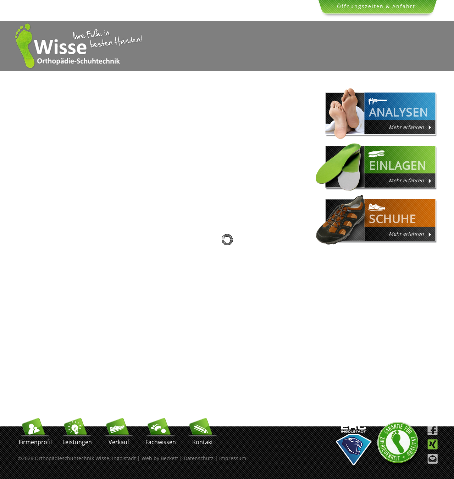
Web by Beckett (160, 458)
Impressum (232, 458)
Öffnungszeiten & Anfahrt (376, 6)
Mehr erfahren (406, 127)
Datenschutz (199, 458)
